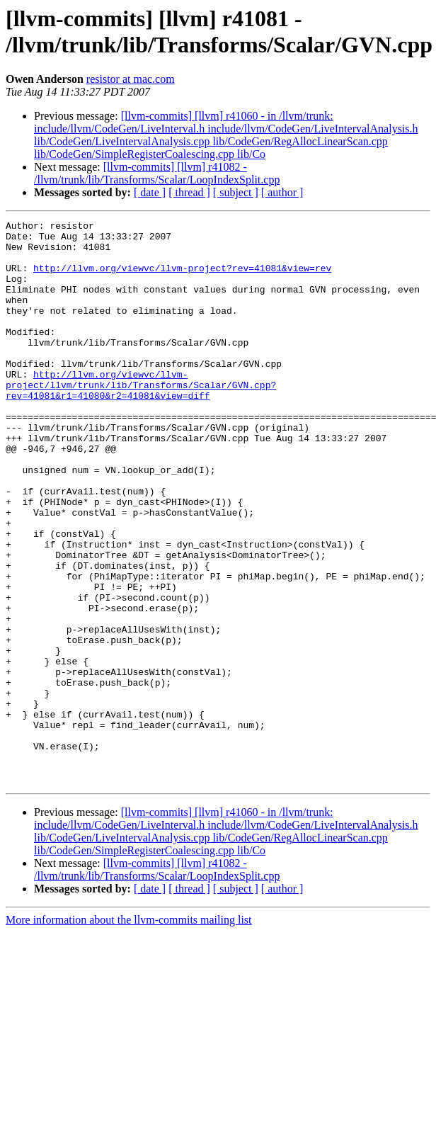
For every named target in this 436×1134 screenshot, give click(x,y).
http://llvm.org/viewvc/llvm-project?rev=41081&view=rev (182, 278)
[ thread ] (189, 192)
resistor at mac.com (130, 79)
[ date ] (150, 192)
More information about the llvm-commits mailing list (129, 1032)
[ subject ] (235, 192)
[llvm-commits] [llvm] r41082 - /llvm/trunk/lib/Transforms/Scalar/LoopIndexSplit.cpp (157, 173)
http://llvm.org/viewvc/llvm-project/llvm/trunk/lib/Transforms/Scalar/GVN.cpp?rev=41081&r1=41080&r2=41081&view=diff (141, 418)
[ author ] (282, 192)
